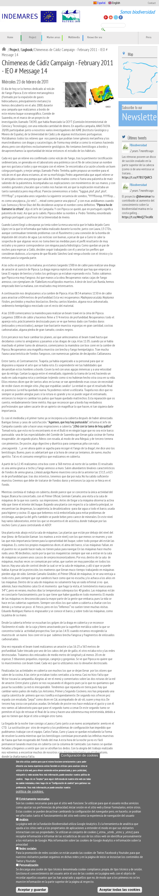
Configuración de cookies (79, 758)
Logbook (27, 49)
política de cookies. (30, 794)
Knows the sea (94, 37)
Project (32, 37)
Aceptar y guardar (32, 892)
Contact (152, 3)
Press (148, 37)
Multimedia (74, 37)
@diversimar (143, 196)
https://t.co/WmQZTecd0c (137, 217)
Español (99, 3)
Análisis (23, 822)
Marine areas (53, 37)
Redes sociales (27, 851)
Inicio (5, 49)
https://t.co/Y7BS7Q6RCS (137, 177)
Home (10, 37)
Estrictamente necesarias (34, 801)
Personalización (28, 867)
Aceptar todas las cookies (119, 892)
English (114, 3)
